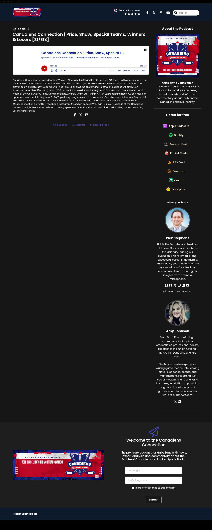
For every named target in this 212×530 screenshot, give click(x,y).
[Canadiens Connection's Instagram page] (159, 13)
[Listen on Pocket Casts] (176, 158)
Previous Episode (99, 125)
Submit (154, 509)
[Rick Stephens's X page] (175, 295)
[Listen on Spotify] (176, 137)
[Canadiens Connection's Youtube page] (166, 13)
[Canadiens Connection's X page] (152, 13)
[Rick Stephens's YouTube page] (186, 295)
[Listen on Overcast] (176, 178)
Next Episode (60, 125)
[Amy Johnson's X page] (175, 411)
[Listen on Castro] (176, 188)
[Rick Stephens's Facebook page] (168, 295)
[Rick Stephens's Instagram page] (179, 295)
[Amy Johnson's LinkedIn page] (179, 411)
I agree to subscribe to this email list (155, 497)
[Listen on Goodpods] (176, 199)
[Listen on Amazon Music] (176, 148)
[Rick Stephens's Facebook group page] (172, 295)
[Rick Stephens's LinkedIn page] (182, 295)
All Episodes (78, 125)
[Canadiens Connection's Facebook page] (148, 13)
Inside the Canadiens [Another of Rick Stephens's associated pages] (177, 301)
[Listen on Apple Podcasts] (176, 127)
